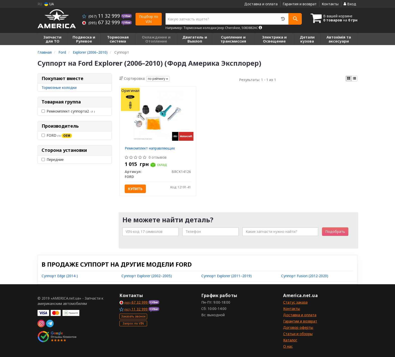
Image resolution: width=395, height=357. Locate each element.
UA (49, 4)
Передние (53, 159)
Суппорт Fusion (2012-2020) (304, 275)
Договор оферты (298, 327)
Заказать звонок (133, 316)
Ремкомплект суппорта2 (68, 111)
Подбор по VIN (148, 19)
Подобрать (335, 231)
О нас (288, 346)
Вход (350, 4)
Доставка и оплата (261, 4)
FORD (57, 135)
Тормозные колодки (59, 87)
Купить (135, 188)
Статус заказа (295, 302)
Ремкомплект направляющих (150, 148)
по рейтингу (158, 79)
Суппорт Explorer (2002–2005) (146, 275)
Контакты (330, 4)
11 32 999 (101, 15)
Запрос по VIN (133, 323)
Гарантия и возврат (300, 4)
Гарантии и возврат (300, 321)
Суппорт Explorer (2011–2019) (226, 275)
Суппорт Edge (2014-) (60, 275)
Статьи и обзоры (298, 333)
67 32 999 (101, 22)
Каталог (290, 340)
